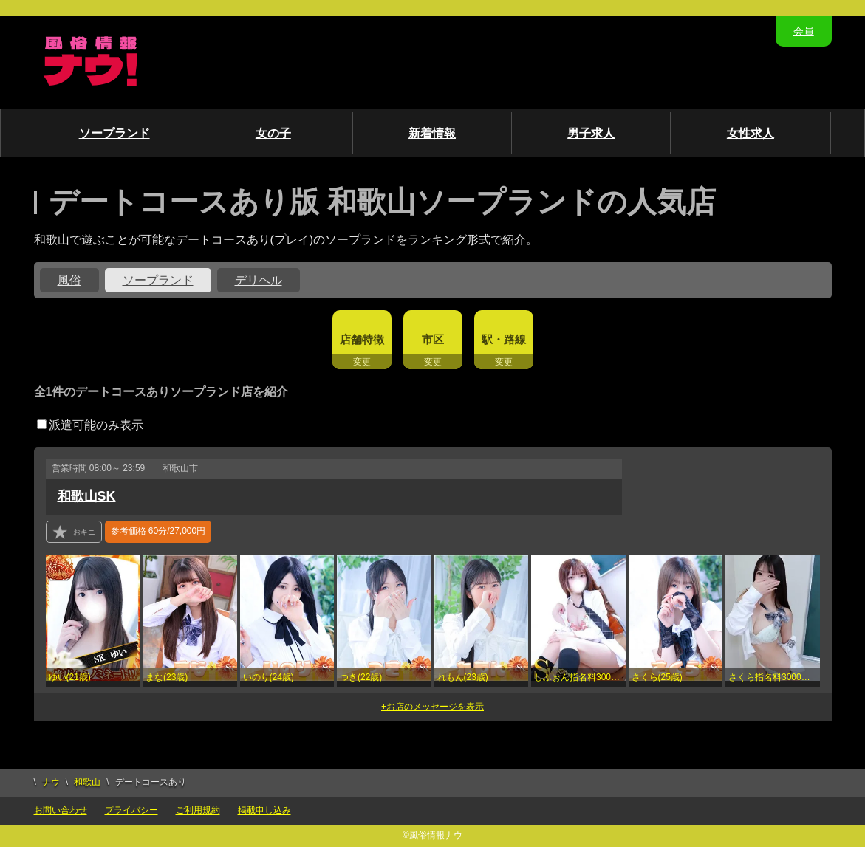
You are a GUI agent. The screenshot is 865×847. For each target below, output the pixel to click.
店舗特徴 (362, 339)
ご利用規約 (198, 810)
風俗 (69, 280)
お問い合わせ (60, 810)
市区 (433, 339)
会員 (803, 31)
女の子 (273, 133)
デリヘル (258, 280)
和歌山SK (87, 496)
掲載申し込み (264, 810)
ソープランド (114, 133)
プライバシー (131, 810)
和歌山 (87, 782)
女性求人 (750, 133)
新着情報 (432, 133)
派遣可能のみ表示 (90, 425)
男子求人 (591, 133)
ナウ (51, 782)
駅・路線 (504, 339)
